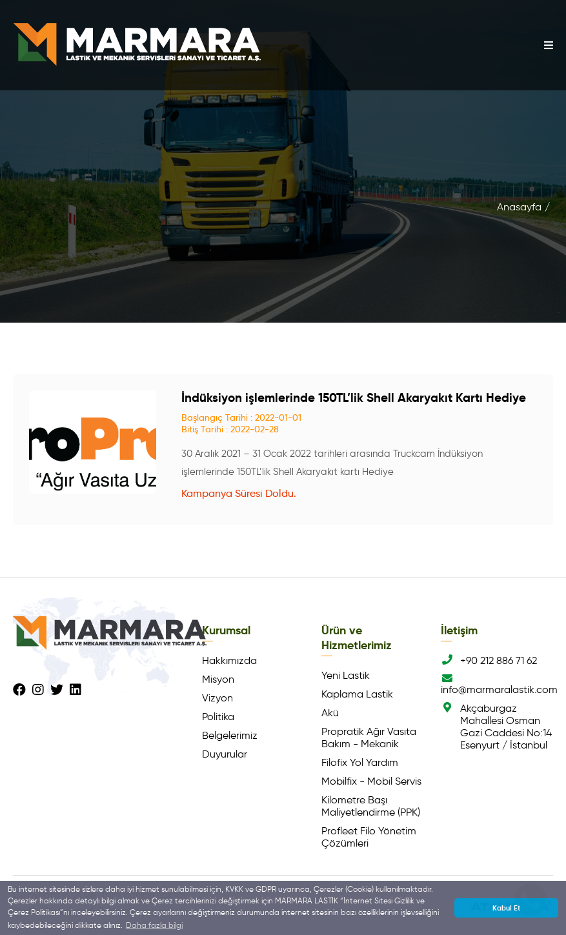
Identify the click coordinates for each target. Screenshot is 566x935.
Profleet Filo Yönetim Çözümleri (368, 837)
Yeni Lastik (345, 675)
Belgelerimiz (230, 735)
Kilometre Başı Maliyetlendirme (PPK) (370, 806)
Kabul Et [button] (506, 907)
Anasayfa (519, 207)
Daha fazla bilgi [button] (154, 925)
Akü (330, 713)
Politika (218, 716)
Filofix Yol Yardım (359, 762)
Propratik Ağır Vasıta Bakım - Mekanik (368, 737)
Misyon (218, 679)
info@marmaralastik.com (497, 684)
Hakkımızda (229, 660)
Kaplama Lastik (357, 694)
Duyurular (224, 754)
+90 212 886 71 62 (489, 660)
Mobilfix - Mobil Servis (371, 781)
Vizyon (217, 698)
